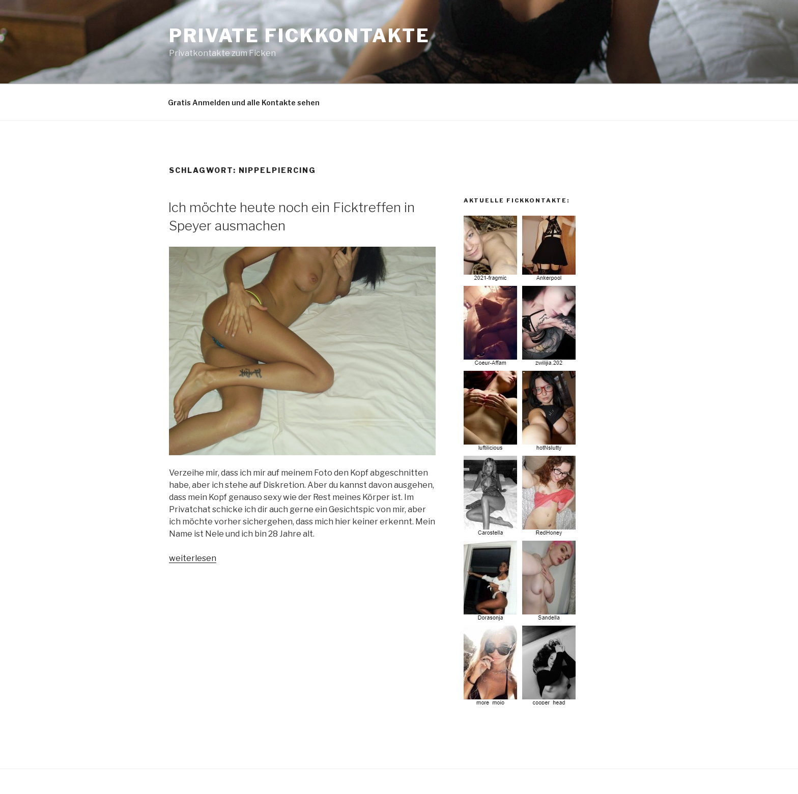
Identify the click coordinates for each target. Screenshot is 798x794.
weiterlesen (192, 558)
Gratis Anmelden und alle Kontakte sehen (244, 102)
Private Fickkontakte (299, 35)
